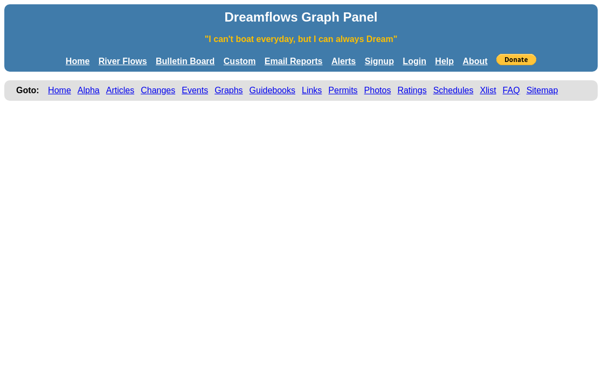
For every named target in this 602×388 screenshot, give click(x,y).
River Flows (123, 61)
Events (195, 90)
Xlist (488, 90)
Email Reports (294, 61)
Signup (379, 61)
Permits (342, 90)
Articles (120, 90)
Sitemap (542, 90)
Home (77, 61)
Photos (377, 90)
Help (444, 61)
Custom (240, 61)
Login (414, 61)
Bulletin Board (185, 61)
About (474, 61)
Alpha (89, 90)
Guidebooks (272, 90)
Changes (158, 90)
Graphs (228, 90)
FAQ (511, 90)
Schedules (453, 90)
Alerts (343, 61)
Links (312, 90)
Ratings (411, 90)
